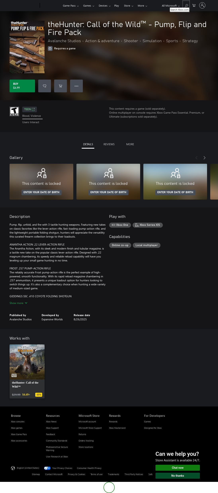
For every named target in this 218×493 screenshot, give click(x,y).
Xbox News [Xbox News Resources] (51, 421)
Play (116, 5)
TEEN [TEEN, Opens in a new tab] (29, 109)
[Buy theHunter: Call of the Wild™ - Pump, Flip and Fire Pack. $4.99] (22, 86)
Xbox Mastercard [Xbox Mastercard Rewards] (117, 428)
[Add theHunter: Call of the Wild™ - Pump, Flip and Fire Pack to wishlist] (44, 86)
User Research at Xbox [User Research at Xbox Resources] (57, 456)
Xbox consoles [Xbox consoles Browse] (17, 421)
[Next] (204, 158)
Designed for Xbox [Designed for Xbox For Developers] (153, 428)
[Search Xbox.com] (186, 5)
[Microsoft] (24, 5)
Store (127, 5)
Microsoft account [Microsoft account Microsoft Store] (87, 421)
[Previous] (196, 158)
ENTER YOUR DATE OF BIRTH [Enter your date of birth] (41, 192)
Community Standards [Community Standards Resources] (56, 440)
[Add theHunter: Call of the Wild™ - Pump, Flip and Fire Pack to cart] (60, 86)
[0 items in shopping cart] (194, 5)
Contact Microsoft (54, 474)
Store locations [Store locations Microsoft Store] (86, 447)
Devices (103, 5)
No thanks (177, 475)
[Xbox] (51, 5)
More (141, 5)
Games (87, 5)
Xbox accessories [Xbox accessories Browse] (19, 440)
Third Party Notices (134, 474)
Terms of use (97, 474)
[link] (27, 371)
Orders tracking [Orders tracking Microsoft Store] (86, 440)
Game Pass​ (69, 5)
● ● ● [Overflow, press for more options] (76, 86)
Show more (18, 303)
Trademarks (113, 474)
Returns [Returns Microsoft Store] (82, 434)
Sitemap (36, 474)
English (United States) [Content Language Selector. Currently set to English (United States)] (28, 467)
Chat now (178, 467)
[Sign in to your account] (202, 5)
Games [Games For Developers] (147, 421)
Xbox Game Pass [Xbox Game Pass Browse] (19, 434)
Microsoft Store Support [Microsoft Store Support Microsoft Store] (90, 428)
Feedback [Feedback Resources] (50, 434)
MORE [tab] (130, 144)
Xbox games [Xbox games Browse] (16, 428)
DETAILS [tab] (88, 144)
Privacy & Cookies (76, 474)
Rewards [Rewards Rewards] (113, 421)
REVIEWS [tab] (109, 144)
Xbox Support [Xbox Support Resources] (52, 428)
